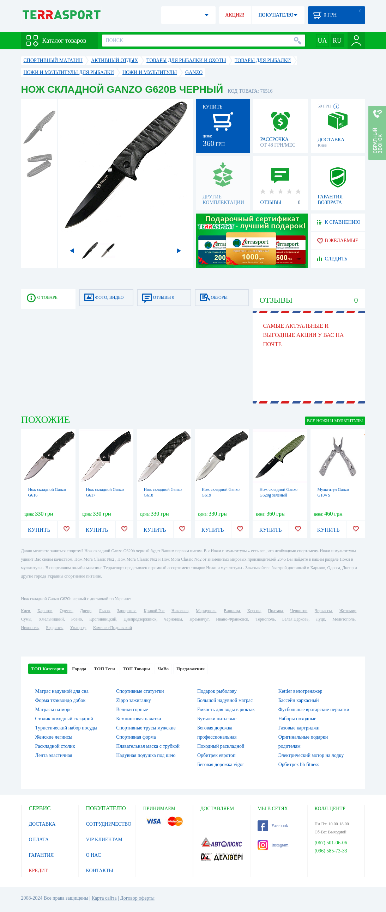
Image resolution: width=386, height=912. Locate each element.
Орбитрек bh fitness (298, 764)
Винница (232, 610)
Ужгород (78, 627)
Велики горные (132, 709)
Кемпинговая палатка (138, 718)
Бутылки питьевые (216, 718)
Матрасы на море (53, 709)
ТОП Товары (136, 668)
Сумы (26, 619)
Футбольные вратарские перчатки (313, 709)
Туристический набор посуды (66, 728)
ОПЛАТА (39, 839)
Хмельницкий (51, 619)
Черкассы (323, 610)
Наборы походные (297, 718)
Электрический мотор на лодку (311, 755)
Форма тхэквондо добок (60, 700)
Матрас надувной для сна (62, 691)
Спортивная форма (136, 737)
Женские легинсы (53, 737)
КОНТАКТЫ (99, 870)
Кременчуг (199, 619)
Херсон (254, 610)
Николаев (179, 610)
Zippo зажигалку (133, 700)
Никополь (30, 627)
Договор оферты (137, 898)
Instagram (273, 845)
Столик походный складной (64, 718)
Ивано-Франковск (232, 619)
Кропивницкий (102, 619)
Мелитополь (343, 619)
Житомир (347, 610)
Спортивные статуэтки (140, 691)
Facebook (273, 825)
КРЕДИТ (38, 870)
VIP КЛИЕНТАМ (104, 839)
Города (79, 668)
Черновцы (173, 619)
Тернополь (265, 619)
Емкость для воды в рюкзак (226, 709)
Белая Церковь (295, 619)
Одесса (66, 610)
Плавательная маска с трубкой (148, 746)
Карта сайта (104, 898)
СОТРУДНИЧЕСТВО (109, 824)
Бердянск (54, 627)
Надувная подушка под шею (145, 755)
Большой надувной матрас (225, 700)
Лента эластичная (53, 755)
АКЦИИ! (234, 15)
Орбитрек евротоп (216, 755)
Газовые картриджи (299, 728)
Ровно (76, 619)
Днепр (85, 610)
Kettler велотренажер (300, 691)
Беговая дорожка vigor (220, 764)
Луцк (320, 619)
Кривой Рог (154, 610)
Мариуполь (206, 610)
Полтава (275, 610)
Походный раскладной (220, 746)
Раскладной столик (55, 746)
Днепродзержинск (140, 619)
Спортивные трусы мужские (146, 728)
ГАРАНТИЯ (41, 855)
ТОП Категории (48, 668)
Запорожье (126, 610)
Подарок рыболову (217, 691)
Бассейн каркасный (298, 700)
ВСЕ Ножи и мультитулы (335, 420)
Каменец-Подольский (112, 627)
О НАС (93, 855)
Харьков (44, 610)
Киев (25, 610)
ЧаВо (163, 668)
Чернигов (298, 610)
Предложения (190, 668)
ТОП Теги (104, 668)
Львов (104, 610)
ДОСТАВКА (42, 824)
